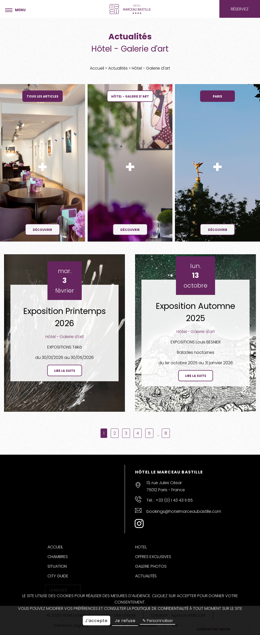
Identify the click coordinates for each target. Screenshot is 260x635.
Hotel (141, 547)
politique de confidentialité (160, 608)
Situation (57, 566)
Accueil (97, 68)
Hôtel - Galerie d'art (64, 337)
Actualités (118, 68)
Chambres (57, 557)
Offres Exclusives (153, 557)
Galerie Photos (151, 566)
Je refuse (125, 621)
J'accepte (96, 621)
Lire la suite (64, 371)
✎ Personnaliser (157, 621)
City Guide (57, 576)
